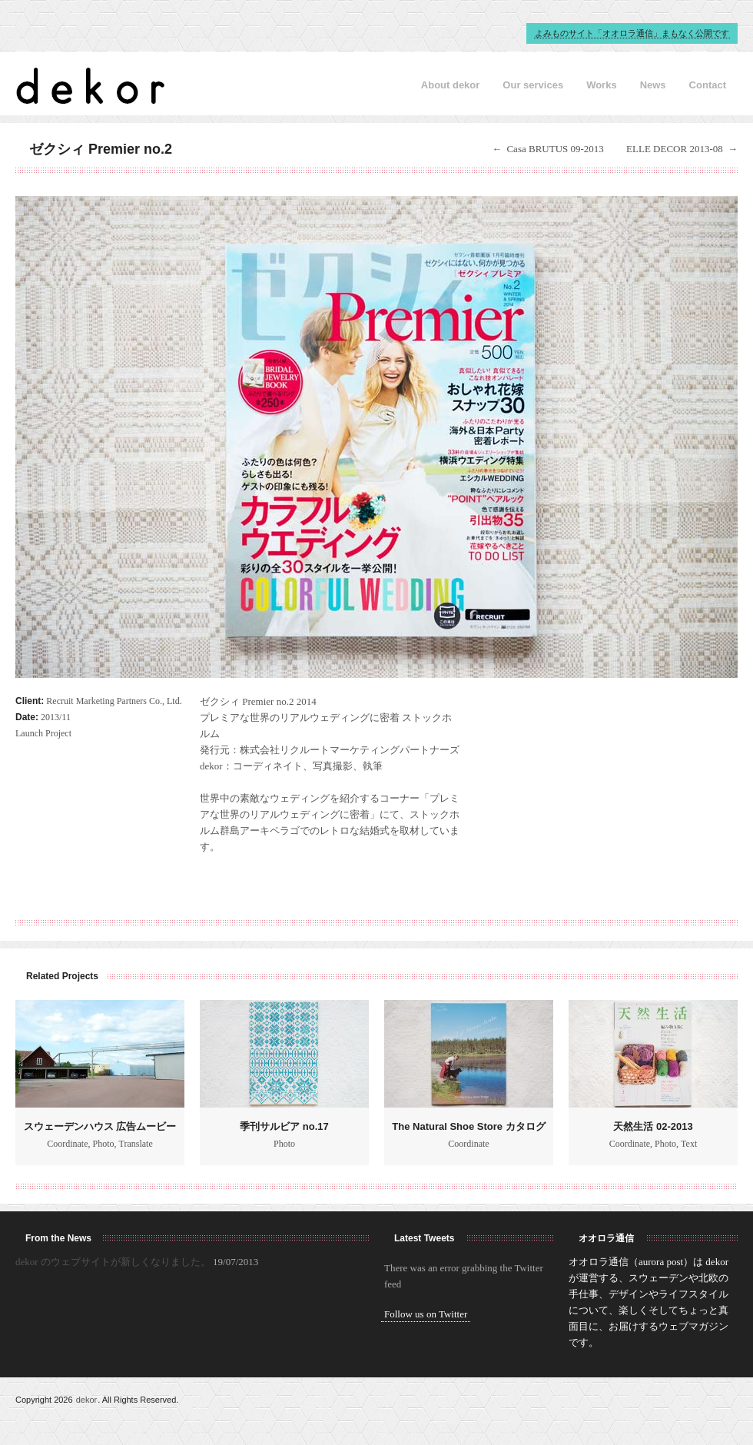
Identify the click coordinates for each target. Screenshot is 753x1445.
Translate (136, 1143)
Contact (707, 85)
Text (689, 1143)
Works (601, 85)
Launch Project (43, 733)
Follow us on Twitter (425, 1314)
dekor (87, 1399)
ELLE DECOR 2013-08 (674, 148)
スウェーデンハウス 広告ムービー (100, 1126)
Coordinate (67, 1143)
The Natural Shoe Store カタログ (468, 1126)
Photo (103, 1143)
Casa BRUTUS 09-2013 (554, 148)
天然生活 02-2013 (652, 1126)
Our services (533, 85)
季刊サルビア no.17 (284, 1126)
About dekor (450, 85)
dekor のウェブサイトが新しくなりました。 (113, 1261)
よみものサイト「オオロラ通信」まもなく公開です (632, 33)
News (653, 85)
